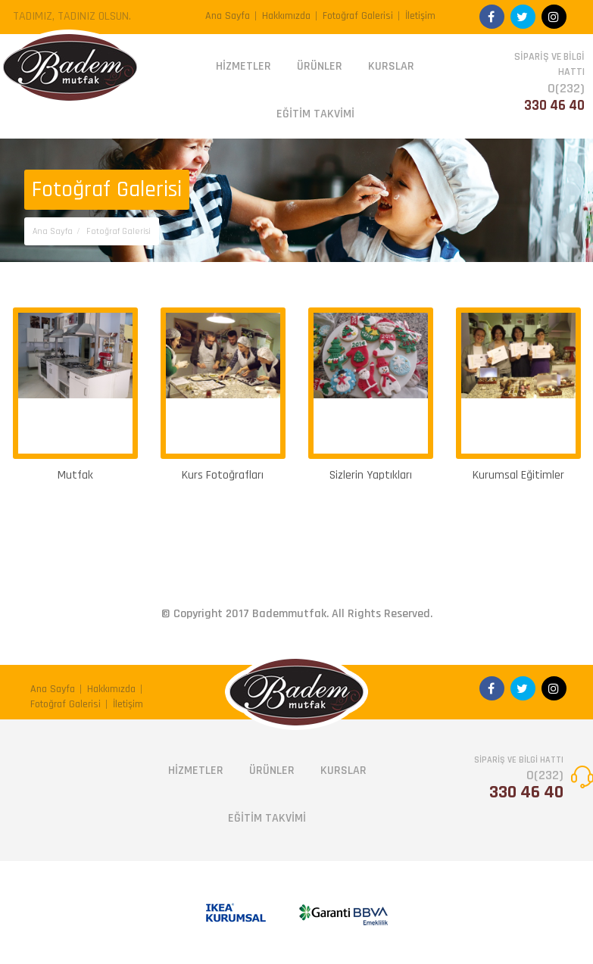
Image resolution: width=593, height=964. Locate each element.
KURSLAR (391, 66)
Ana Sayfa (227, 16)
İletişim (420, 16)
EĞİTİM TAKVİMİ (315, 114)
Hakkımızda (286, 16)
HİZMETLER (243, 66)
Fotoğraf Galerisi (358, 16)
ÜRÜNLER (319, 66)
